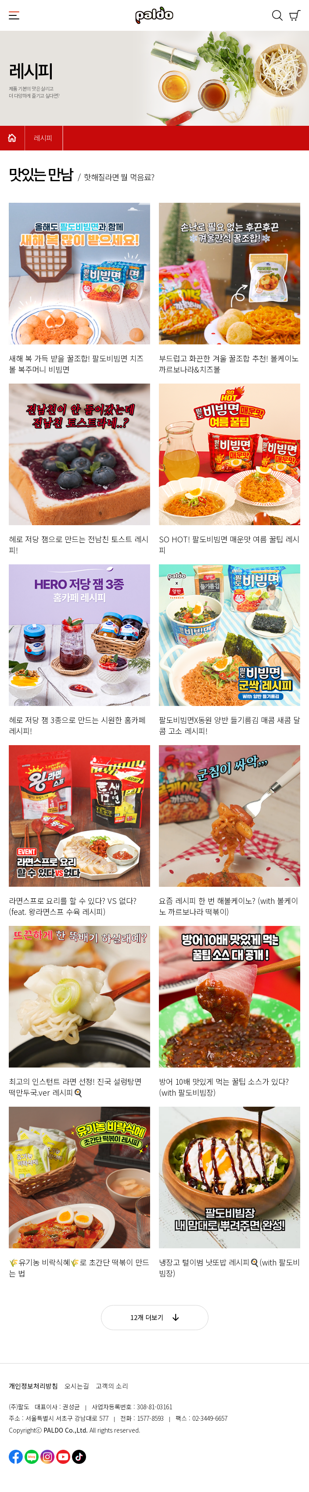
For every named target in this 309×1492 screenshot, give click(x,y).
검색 (277, 15)
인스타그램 (47, 1457)
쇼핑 (295, 15)
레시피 (43, 138)
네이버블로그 (32, 1457)
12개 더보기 (154, 1317)
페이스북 (16, 1457)
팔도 (154, 15)
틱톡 (79, 1457)
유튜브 (63, 1457)
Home (12, 138)
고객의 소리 (112, 1385)
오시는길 (77, 1385)
